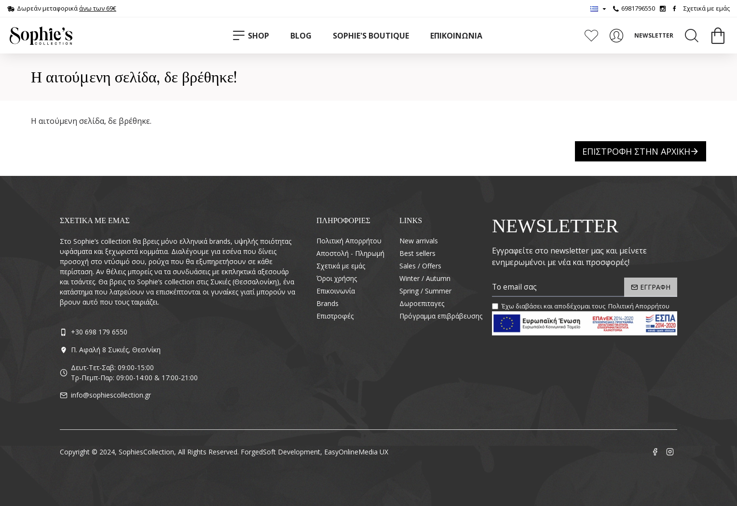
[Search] (691, 36)
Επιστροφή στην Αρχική (636, 151)
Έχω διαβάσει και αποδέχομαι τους (581, 306)
